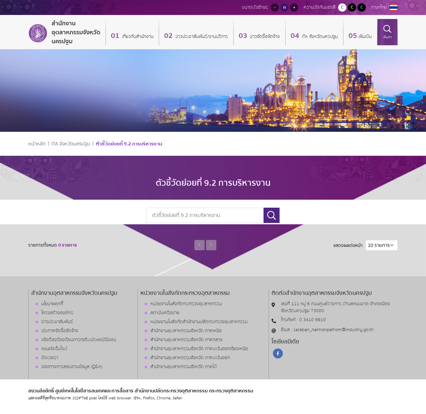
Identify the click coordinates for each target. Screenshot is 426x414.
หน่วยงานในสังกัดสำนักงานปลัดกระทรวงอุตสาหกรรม (199, 321)
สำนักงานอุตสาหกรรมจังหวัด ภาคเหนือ (186, 330)
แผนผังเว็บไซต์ (54, 348)
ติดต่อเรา (49, 357)
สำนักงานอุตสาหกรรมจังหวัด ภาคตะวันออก (190, 357)
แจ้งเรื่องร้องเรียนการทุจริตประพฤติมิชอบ (78, 339)
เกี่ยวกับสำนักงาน (137, 36)
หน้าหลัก (37, 144)
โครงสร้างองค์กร (57, 312)
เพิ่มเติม (365, 36)
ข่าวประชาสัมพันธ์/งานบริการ (201, 36)
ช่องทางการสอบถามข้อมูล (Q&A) (72, 366)
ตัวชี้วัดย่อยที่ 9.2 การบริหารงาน (129, 144)
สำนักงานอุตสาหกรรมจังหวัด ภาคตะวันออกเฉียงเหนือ (199, 348)
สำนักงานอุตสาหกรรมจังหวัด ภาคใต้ (183, 366)
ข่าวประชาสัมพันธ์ (57, 321)
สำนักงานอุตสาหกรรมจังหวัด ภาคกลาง (186, 339)
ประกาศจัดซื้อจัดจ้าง (59, 330)
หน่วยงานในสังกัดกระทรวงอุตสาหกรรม (186, 304)
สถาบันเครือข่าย (164, 312)
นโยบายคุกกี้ (52, 304)
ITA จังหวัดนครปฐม (319, 36)
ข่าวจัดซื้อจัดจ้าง (264, 36)
